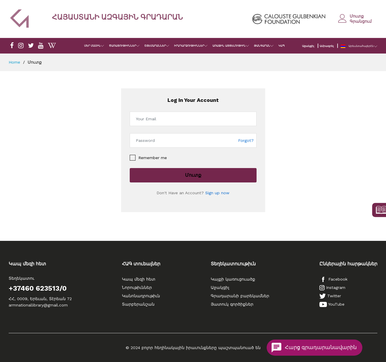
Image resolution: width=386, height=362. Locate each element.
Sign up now (217, 192)
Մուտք (357, 16)
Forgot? (246, 140)
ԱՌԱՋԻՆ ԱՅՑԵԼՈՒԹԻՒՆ (229, 45)
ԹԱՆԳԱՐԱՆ (262, 45)
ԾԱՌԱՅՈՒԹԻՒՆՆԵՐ (122, 45)
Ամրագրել (327, 46)
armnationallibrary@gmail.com (38, 305)
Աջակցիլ (308, 46)
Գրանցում (361, 21)
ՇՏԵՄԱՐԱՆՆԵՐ (155, 45)
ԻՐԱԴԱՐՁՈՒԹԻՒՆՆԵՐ (189, 45)
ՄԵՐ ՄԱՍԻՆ (92, 45)
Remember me (152, 157)
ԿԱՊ (281, 45)
